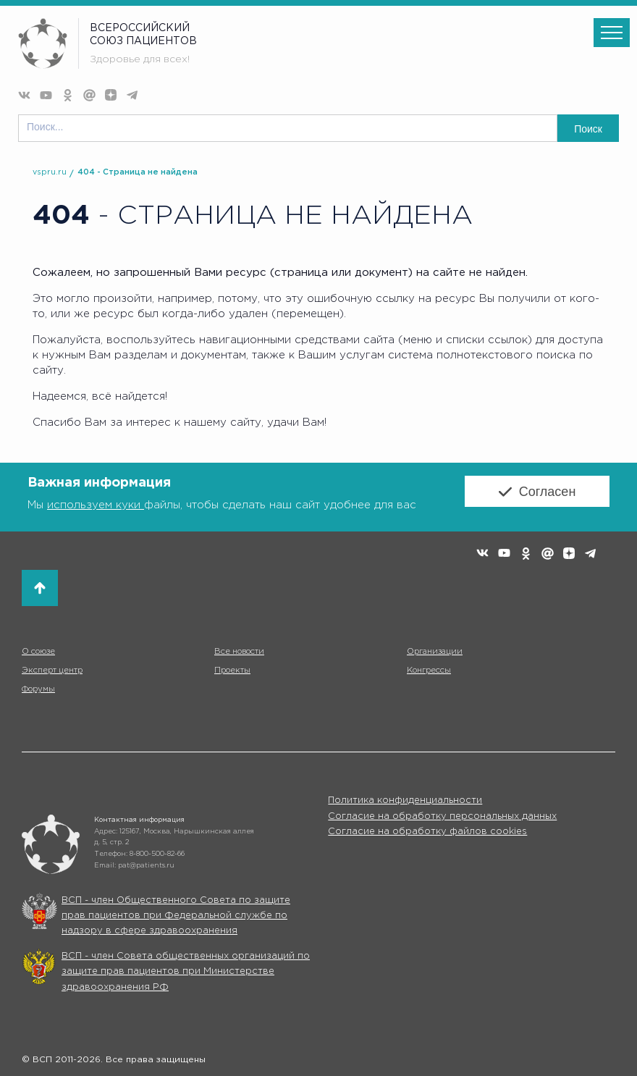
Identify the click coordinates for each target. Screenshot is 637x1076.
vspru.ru (50, 172)
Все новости (238, 651)
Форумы (38, 689)
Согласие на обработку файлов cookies (427, 832)
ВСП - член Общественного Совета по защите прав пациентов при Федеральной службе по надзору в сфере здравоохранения (176, 916)
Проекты (232, 670)
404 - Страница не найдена (137, 172)
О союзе (38, 651)
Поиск (588, 129)
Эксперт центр (52, 670)
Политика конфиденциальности (405, 800)
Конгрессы (429, 670)
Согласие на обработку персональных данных (442, 816)
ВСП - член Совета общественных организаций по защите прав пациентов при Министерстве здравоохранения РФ (186, 971)
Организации (433, 651)
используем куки (95, 505)
